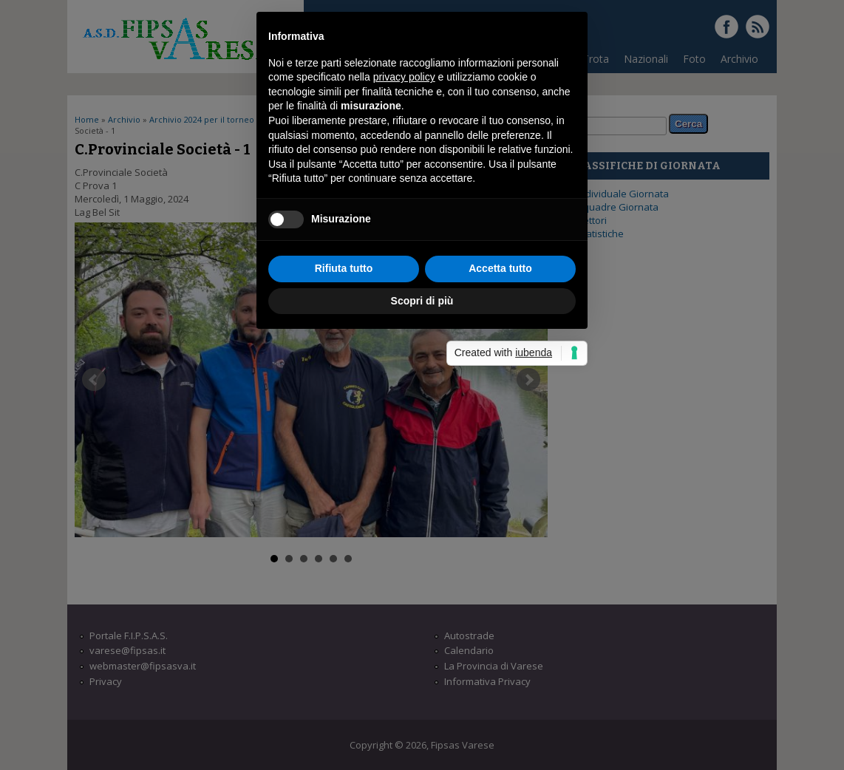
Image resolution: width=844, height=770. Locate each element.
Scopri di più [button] (422, 515)
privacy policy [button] (404, 292)
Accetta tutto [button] (500, 482)
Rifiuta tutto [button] (344, 482)
